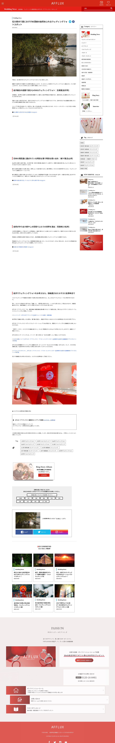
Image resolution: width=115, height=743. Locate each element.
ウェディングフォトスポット (88, 39)
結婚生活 (84, 85)
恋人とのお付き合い (86, 62)
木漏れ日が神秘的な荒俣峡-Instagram (23, 247)
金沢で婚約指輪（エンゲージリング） (29, 450)
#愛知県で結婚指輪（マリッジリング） (89, 149)
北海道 (20, 498)
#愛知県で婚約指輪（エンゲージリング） (89, 146)
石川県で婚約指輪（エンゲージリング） (30, 447)
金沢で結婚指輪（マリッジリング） (49, 450)
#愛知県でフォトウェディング (87, 162)
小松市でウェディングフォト (27, 441)
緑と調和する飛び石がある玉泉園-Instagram (25, 112)
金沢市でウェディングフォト (65, 450)
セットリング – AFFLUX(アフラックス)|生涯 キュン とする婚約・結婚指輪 (32, 315)
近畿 (20, 501)
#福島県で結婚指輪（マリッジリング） (89, 152)
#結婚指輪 (82, 159)
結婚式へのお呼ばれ (86, 79)
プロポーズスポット (86, 56)
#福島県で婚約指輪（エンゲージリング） (89, 155)
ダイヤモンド (85, 46)
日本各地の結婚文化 (86, 69)
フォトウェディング (86, 49)
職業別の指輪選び (86, 89)
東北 (28, 498)
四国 (35, 501)
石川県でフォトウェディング (58, 444)
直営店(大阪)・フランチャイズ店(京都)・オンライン (42, 495)
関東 (44, 498)
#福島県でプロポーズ (91, 159)
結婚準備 (84, 82)
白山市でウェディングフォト (58, 441)
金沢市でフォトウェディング (27, 454)
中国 (28, 501)
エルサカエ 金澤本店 (49, 420)
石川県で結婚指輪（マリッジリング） (50, 447)
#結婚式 (82, 142)
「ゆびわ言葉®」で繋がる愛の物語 (90, 100)
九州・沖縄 (44, 501)
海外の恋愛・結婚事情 (87, 72)
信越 (36, 498)
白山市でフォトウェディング (27, 444)
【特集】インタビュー (87, 111)
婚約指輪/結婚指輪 (86, 59)
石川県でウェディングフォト (43, 444)
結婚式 (83, 76)
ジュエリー (84, 43)
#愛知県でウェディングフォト (87, 165)
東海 (59, 498)
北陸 (52, 498)
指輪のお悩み (85, 66)
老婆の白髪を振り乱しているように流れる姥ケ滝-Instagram (29, 180)
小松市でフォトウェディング (43, 441)
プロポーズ (84, 52)
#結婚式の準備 (83, 168)
